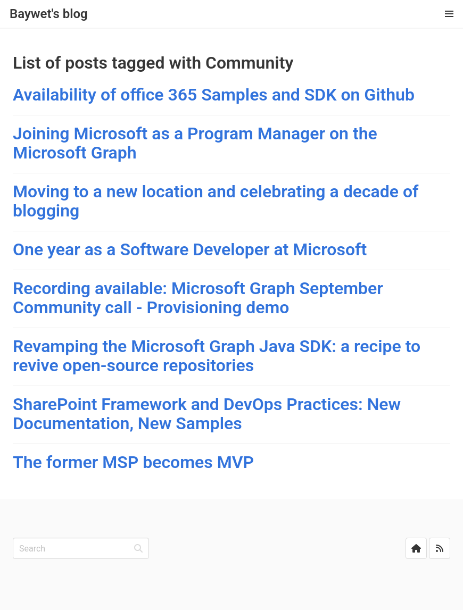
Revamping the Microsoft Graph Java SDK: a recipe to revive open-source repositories (216, 355)
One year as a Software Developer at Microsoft (190, 249)
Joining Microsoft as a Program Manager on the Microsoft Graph (195, 143)
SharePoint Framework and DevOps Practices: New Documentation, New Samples (207, 413)
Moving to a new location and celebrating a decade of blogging (215, 201)
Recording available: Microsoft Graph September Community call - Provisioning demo (198, 297)
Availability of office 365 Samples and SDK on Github (214, 95)
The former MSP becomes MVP (133, 462)
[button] (449, 14)
